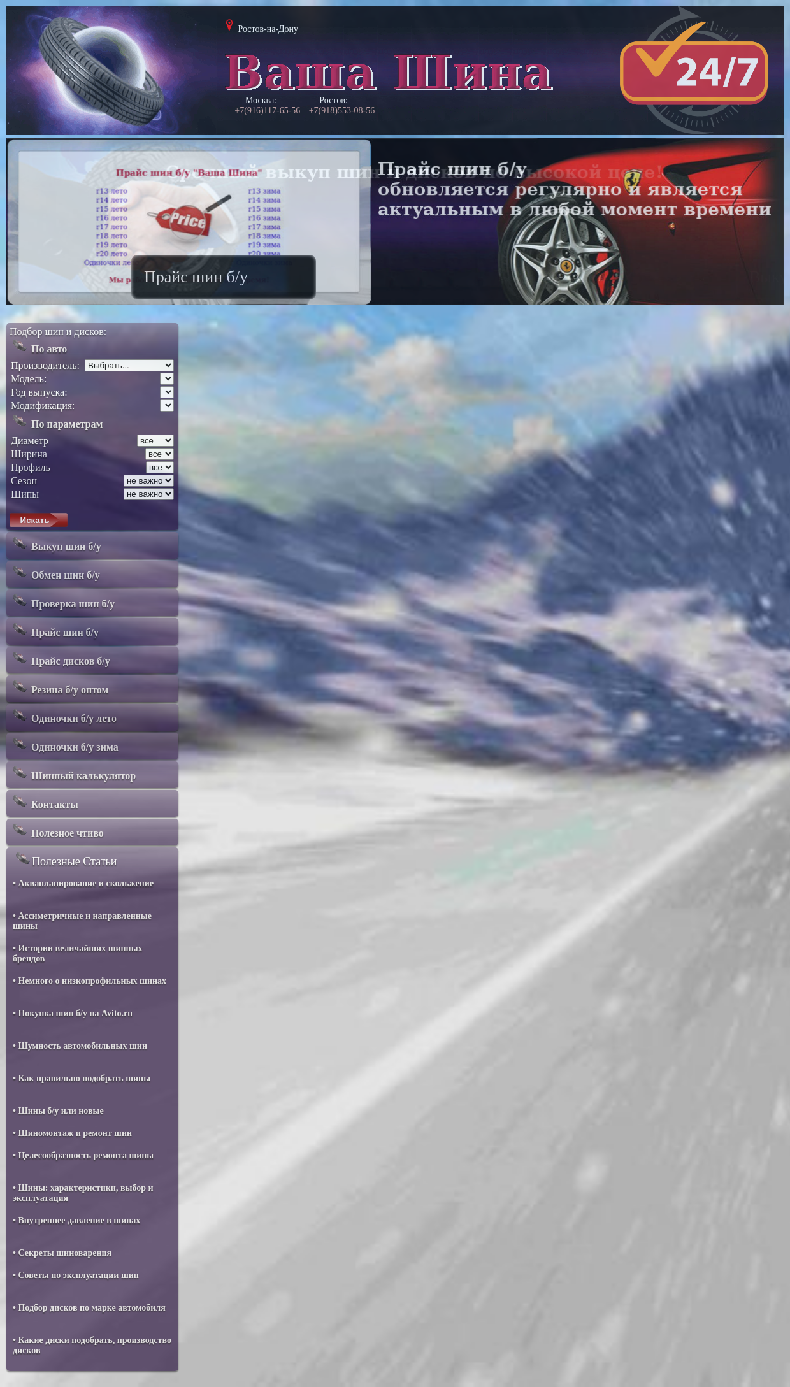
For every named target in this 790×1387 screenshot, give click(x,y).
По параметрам (56, 421)
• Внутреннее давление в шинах (76, 1220)
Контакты (44, 801)
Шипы (25, 494)
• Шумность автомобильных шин (80, 1046)
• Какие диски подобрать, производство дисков (92, 1345)
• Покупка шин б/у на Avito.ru (73, 1013)
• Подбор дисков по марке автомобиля (89, 1307)
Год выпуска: (39, 392)
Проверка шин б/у (62, 601)
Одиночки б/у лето (63, 715)
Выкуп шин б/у (55, 543)
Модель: (29, 378)
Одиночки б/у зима (64, 744)
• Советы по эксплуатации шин (76, 1275)
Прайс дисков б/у (60, 658)
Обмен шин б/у (55, 572)
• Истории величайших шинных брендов (78, 953)
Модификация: (43, 405)
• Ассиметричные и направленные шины (82, 921)
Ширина (29, 454)
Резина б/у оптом (59, 687)
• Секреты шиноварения (62, 1253)
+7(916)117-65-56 (267, 110)
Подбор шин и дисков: (58, 331)
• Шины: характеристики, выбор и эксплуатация (83, 1193)
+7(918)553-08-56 (342, 110)
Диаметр (29, 440)
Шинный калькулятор (73, 773)
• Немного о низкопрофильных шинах (89, 981)
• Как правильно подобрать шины (81, 1078)
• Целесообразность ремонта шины (83, 1155)
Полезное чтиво (57, 830)
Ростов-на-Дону (268, 29)
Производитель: (45, 365)
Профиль (30, 467)
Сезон (24, 480)
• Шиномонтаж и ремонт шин (72, 1133)
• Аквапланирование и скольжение (83, 883)
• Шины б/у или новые (58, 1111)
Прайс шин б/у (54, 629)
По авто (38, 346)
